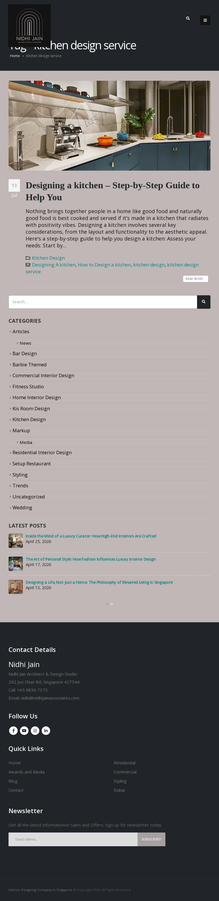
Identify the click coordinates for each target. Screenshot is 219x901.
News (26, 343)
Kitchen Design (48, 258)
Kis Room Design (31, 408)
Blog (13, 780)
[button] (107, 603)
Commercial (125, 771)
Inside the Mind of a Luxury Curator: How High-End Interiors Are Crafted (91, 535)
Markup (21, 430)
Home (15, 55)
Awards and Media (27, 771)
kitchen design (149, 265)
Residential (124, 762)
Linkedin (46, 730)
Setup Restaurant (32, 463)
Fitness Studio (28, 386)
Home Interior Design (37, 397)
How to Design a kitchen (104, 265)
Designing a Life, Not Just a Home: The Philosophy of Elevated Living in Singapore (99, 582)
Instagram (35, 730)
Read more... (196, 279)
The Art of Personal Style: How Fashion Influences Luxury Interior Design (91, 558)
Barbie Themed (30, 364)
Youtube (24, 730)
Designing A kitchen (54, 265)
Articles (21, 331)
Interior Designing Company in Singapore (40, 890)
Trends (20, 485)
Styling (20, 474)
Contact (16, 790)
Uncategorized (29, 496)
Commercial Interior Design (43, 375)
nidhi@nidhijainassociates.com (50, 697)
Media (26, 442)
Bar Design (25, 353)
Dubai (119, 790)
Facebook (13, 730)
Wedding (22, 507)
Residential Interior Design (42, 452)
